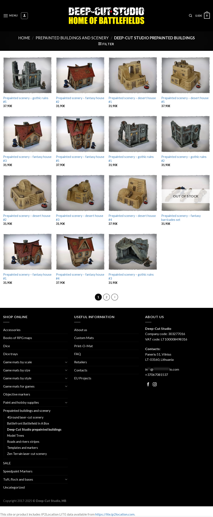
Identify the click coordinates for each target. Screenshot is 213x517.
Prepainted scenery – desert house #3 (79, 217)
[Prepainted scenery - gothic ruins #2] (185, 134)
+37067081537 (156, 374)
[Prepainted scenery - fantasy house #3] (27, 134)
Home (24, 38)
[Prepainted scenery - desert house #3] (80, 193)
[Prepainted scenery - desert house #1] (132, 75)
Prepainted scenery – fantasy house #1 (27, 276)
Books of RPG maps (17, 338)
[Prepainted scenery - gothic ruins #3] (132, 252)
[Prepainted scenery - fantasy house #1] (27, 252)
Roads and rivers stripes (23, 441)
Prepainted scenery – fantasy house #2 (80, 100)
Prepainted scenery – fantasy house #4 (80, 276)
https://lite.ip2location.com (114, 514)
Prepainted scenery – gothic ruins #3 (131, 276)
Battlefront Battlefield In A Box (28, 423)
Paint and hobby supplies (21, 402)
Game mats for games (19, 386)
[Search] (190, 16)
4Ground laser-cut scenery (25, 417)
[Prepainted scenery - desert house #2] (27, 193)
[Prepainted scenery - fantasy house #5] (80, 134)
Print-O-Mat (83, 346)
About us (80, 330)
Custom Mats (84, 338)
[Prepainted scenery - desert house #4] (132, 193)
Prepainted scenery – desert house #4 (132, 217)
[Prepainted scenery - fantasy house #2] (80, 75)
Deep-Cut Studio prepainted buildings (34, 429)
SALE (7, 463)
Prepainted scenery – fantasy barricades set (181, 217)
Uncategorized (14, 487)
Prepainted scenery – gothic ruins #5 (25, 100)
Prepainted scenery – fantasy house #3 (27, 159)
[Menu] (10, 15)
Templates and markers (22, 447)
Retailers (80, 362)
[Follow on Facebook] (148, 385)
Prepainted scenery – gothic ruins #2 (184, 159)
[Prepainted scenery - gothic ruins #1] (132, 134)
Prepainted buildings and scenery (72, 38)
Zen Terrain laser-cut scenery (27, 454)
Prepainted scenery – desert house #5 (185, 100)
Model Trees (15, 435)
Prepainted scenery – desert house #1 (132, 100)
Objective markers (16, 394)
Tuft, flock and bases (18, 479)
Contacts (80, 370)
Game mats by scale (17, 362)
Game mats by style (17, 378)
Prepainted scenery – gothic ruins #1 (131, 159)
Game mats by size (16, 370)
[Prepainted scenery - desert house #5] (185, 75)
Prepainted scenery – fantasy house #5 (80, 159)
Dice (6, 346)
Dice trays (10, 354)
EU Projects (82, 378)
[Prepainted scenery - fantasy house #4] (80, 252)
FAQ (77, 354)
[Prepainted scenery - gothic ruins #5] (27, 75)
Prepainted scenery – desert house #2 (26, 217)
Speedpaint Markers (17, 471)
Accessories (12, 330)
